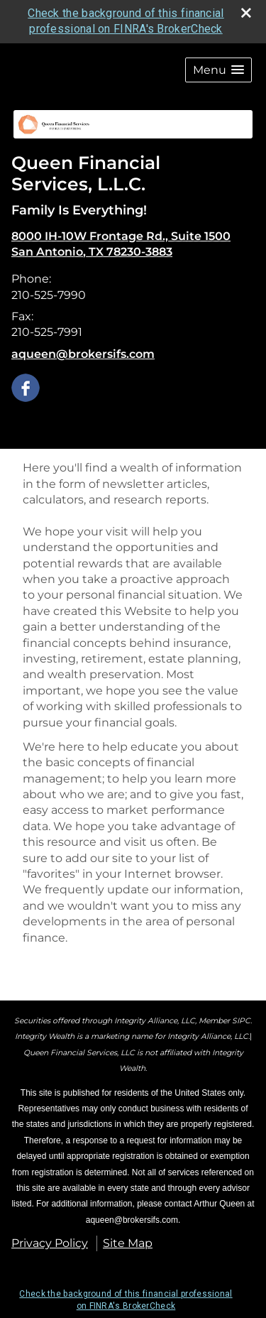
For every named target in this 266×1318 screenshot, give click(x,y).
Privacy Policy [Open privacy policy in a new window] (49, 1243)
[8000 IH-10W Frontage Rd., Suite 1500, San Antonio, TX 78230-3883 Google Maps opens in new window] (121, 245)
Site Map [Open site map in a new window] (128, 1243)
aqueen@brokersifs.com (83, 354)
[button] (218, 70)
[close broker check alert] (246, 12)
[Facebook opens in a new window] (25, 386)
